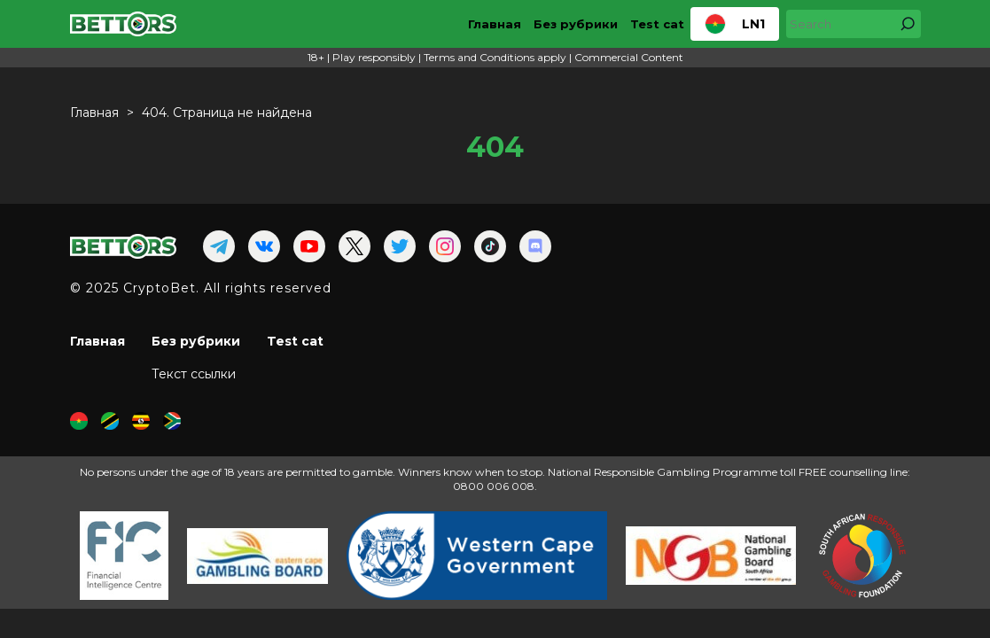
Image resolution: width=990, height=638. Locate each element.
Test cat (657, 24)
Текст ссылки (194, 374)
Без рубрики (576, 24)
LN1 (735, 24)
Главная (494, 24)
